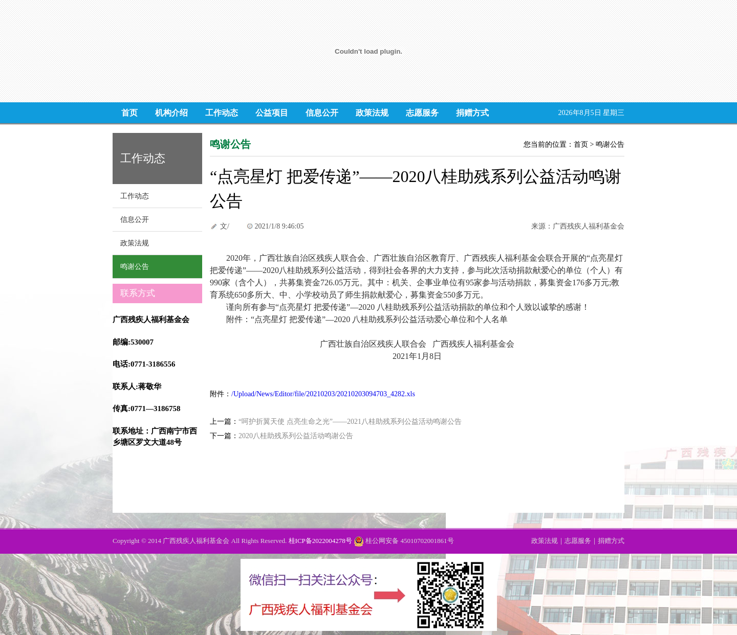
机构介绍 (171, 112)
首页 (129, 112)
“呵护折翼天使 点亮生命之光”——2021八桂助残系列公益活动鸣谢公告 (350, 421)
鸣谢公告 (134, 266)
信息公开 (322, 112)
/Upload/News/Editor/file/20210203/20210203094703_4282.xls (323, 394)
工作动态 (221, 112)
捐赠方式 (472, 112)
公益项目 (271, 112)
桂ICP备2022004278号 (320, 541)
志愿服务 (422, 112)
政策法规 (372, 112)
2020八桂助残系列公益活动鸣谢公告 (296, 436)
